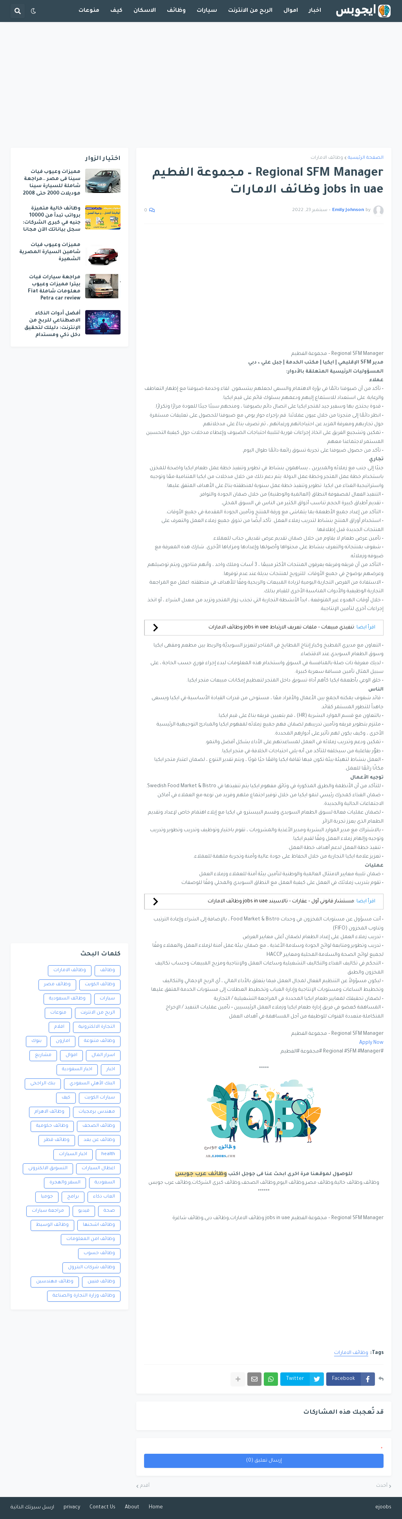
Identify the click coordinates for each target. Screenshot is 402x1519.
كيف (66, 1097)
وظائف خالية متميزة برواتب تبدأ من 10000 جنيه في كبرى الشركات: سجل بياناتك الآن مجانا (51, 219)
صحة (109, 1211)
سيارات (107, 998)
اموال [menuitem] (290, 11)
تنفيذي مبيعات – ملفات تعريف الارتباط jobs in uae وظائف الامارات (281, 627)
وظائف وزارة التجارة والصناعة (84, 1296)
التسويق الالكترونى (48, 1168)
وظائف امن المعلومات (90, 1239)
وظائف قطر (56, 1140)
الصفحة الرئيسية (366, 158)
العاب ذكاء (104, 1196)
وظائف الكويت (100, 984)
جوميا (47, 1196)
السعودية (105, 1182)
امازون (63, 1041)
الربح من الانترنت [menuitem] (250, 11)
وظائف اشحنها (99, 1225)
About (132, 1507)
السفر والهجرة (64, 1182)
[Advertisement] (201, 85)
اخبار (110, 1069)
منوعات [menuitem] (89, 11)
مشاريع (43, 1055)
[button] (33, 11)
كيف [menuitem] (116, 11)
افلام (59, 1027)
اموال (71, 1055)
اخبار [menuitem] (315, 11)
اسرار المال (103, 1055)
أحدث (381, 1486)
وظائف (107, 970)
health (108, 1154)
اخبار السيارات (73, 1154)
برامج (73, 1196)
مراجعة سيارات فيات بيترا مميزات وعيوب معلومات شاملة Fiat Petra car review (54, 288)
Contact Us (102, 1507)
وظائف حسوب (99, 1253)
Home (156, 1507)
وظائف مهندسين (54, 1281)
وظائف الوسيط (52, 1225)
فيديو (84, 1211)
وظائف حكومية (52, 1126)
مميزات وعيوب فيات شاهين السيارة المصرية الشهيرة (49, 252)
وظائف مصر (57, 984)
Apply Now (371, 1043)
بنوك (36, 1041)
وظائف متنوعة (99, 1041)
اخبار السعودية (77, 1069)
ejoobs (383, 1507)
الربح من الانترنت (97, 1013)
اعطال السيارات (98, 1168)
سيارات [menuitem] (207, 11)
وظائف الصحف (98, 1126)
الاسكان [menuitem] (144, 11)
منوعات (58, 1013)
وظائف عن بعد (99, 1140)
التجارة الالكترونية (97, 1027)
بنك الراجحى (42, 1083)
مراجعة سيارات (48, 1211)
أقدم (145, 1486)
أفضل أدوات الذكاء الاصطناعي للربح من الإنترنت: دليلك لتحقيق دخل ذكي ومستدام (52, 324)
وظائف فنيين (101, 1281)
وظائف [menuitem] (176, 11)
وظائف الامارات (327, 158)
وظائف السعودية (67, 998)
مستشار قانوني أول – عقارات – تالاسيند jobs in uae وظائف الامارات (281, 901)
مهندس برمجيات (97, 1112)
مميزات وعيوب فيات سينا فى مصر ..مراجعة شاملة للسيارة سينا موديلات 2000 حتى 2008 (51, 183)
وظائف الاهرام (49, 1112)
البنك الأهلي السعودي (92, 1083)
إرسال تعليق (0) (264, 1461)
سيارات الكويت (99, 1097)
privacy (72, 1507)
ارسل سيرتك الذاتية (32, 1507)
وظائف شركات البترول (91, 1267)
